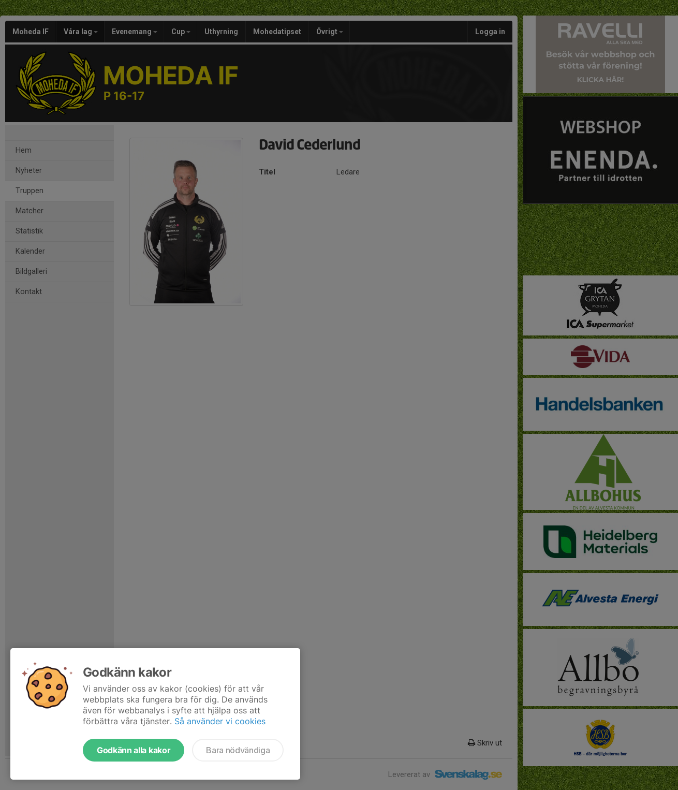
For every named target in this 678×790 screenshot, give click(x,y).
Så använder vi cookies (220, 721)
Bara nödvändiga (238, 750)
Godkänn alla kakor (133, 750)
